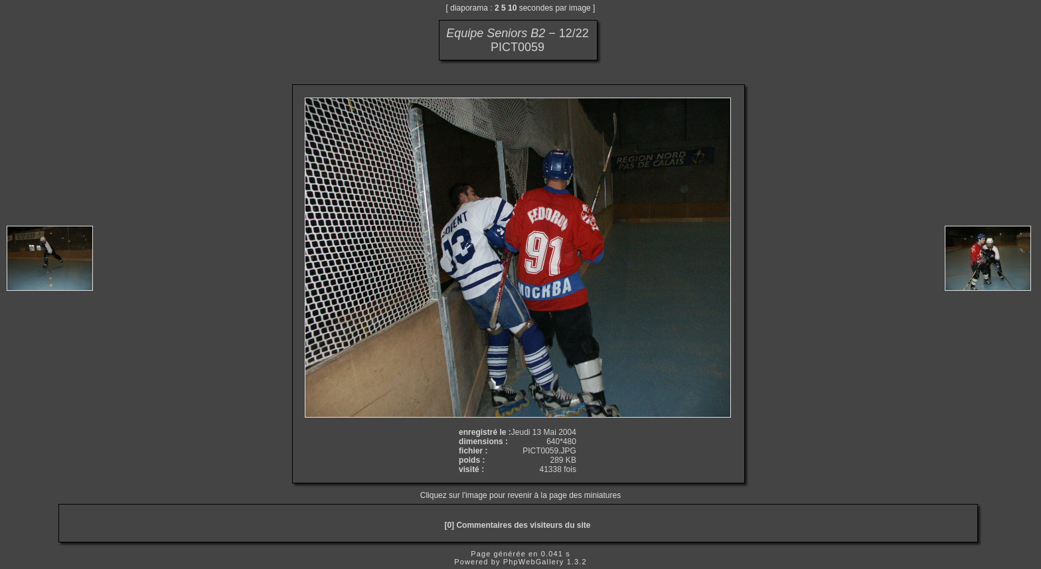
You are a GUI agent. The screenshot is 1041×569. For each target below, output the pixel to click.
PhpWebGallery (533, 562)
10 (512, 8)
